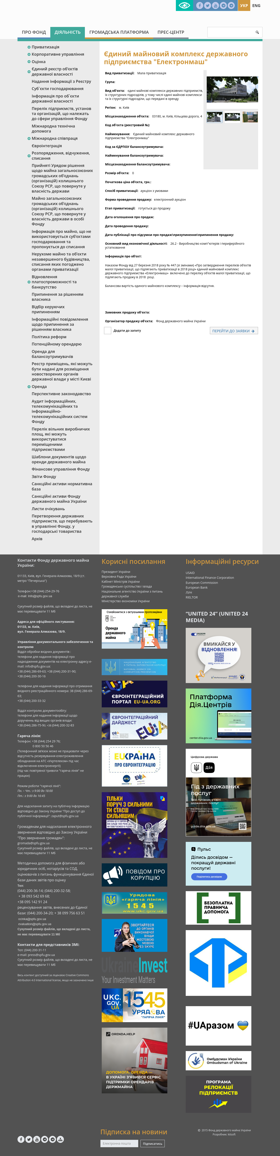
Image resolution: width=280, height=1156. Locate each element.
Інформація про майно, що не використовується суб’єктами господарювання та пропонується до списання (61, 239)
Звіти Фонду (44, 476)
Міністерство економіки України (126, 601)
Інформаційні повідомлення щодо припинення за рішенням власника (60, 324)
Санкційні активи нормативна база (62, 486)
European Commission (202, 583)
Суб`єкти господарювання (58, 88)
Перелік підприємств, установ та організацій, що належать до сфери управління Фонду (61, 113)
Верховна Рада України (119, 576)
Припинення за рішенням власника (57, 297)
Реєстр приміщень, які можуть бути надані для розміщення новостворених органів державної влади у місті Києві (62, 371)
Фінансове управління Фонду (61, 469)
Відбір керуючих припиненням (48, 309)
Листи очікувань (48, 508)
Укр (244, 5)
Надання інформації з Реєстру (61, 81)
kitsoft (232, 1134)
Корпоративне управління (55, 54)
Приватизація (43, 47)
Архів (37, 538)
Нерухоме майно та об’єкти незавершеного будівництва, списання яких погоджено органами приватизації (61, 261)
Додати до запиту (127, 330)
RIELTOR (192, 597)
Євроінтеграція (47, 145)
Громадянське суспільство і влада (127, 586)
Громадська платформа (119, 32)
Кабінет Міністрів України (121, 581)
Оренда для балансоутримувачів (52, 354)
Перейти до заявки (234, 331)
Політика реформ (49, 336)
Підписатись (152, 1144)
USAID (190, 573)
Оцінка (36, 61)
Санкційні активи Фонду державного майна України (59, 499)
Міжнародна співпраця (52, 138)
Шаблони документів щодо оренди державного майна (59, 459)
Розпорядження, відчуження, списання (58, 155)
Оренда (37, 386)
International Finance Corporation (210, 577)
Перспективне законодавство (61, 393)
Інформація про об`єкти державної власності (55, 98)
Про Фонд (34, 32)
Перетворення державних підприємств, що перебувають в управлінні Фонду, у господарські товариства (62, 523)
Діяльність (68, 32)
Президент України (116, 572)
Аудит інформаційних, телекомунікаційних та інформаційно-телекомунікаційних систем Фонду (60, 411)
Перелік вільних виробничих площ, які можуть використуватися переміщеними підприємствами (61, 439)
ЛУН (189, 592)
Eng (256, 5)
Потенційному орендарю (57, 344)
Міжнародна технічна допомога (53, 128)
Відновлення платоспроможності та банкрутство (52, 282)
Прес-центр (171, 32)
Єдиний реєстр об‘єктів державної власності (52, 71)
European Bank (197, 587)
